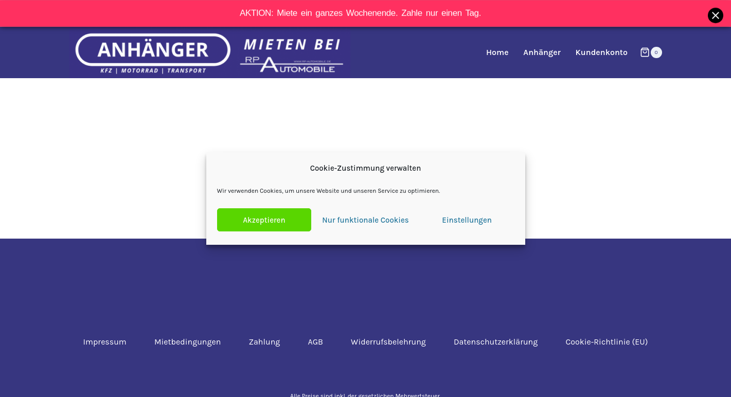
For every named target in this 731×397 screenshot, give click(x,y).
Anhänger (541, 52)
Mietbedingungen (187, 342)
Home (497, 52)
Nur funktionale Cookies (365, 220)
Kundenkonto (602, 52)
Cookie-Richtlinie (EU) (606, 342)
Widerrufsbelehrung (388, 342)
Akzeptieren (264, 220)
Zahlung (264, 342)
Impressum (105, 342)
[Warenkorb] (651, 52)
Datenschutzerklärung (496, 342)
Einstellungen (467, 220)
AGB (315, 342)
